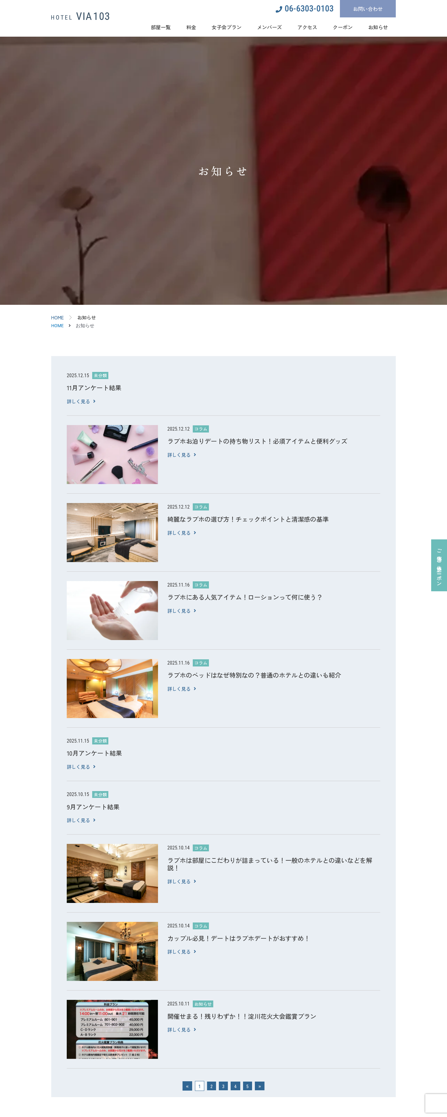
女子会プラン (227, 27)
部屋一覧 (161, 27)
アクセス (307, 27)
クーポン (343, 27)
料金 (191, 27)
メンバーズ (269, 27)
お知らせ (378, 27)
